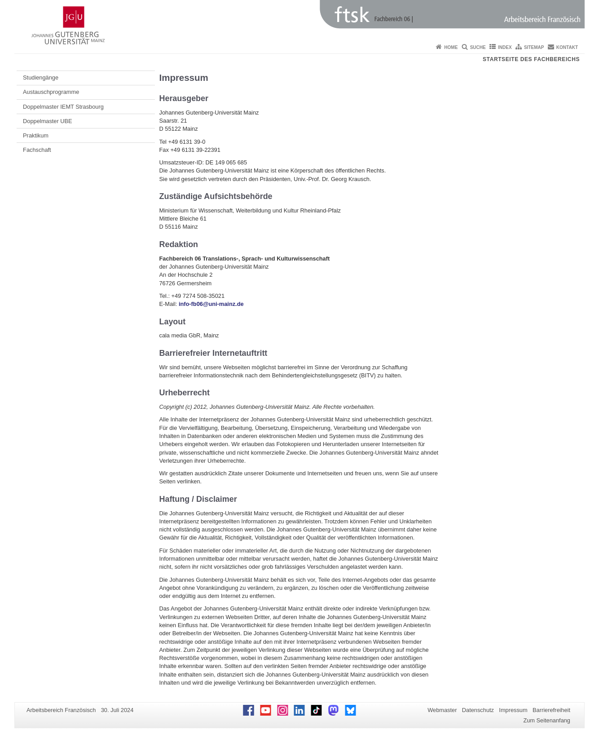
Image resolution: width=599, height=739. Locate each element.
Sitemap (534, 47)
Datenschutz (478, 710)
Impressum (513, 710)
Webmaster (442, 710)
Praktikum (35, 135)
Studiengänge (40, 77)
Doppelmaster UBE (47, 121)
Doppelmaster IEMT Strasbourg (63, 106)
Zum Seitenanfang (546, 720)
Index (505, 47)
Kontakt (567, 47)
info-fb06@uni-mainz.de (211, 304)
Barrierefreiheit (551, 710)
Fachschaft (37, 149)
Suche (478, 47)
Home (451, 47)
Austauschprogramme (51, 92)
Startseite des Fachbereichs (531, 59)
